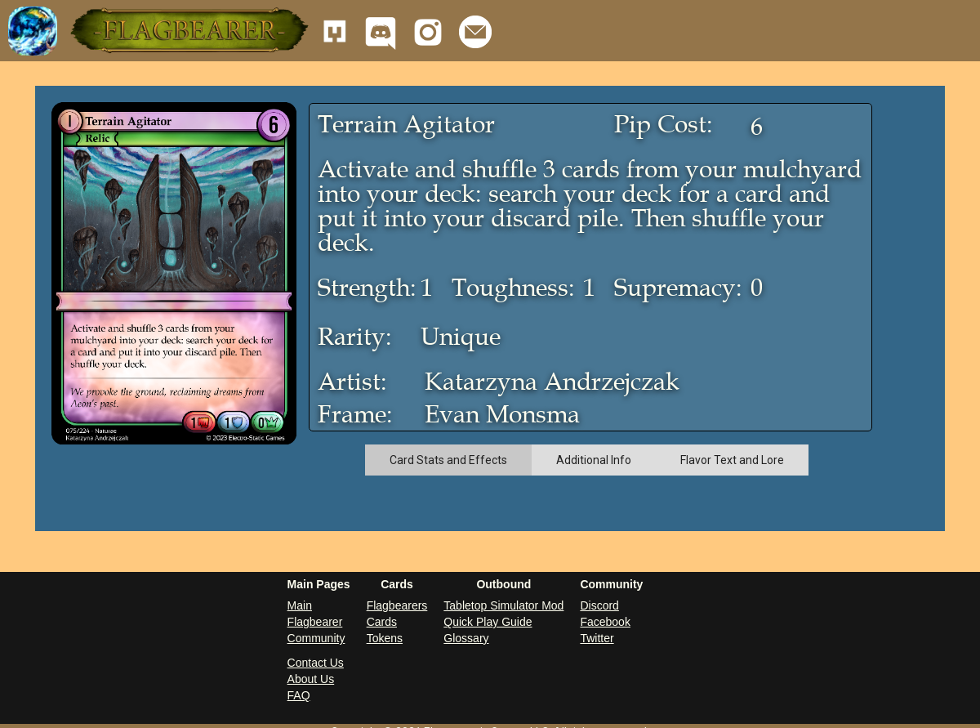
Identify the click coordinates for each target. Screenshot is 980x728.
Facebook (605, 621)
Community (316, 638)
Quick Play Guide (487, 621)
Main (299, 605)
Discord (599, 605)
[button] (187, 30)
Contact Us (315, 662)
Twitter (596, 638)
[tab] (448, 460)
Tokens (385, 638)
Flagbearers (397, 605)
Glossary (465, 638)
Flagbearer (315, 621)
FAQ (298, 695)
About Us (311, 679)
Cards (382, 621)
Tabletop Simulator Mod (503, 605)
